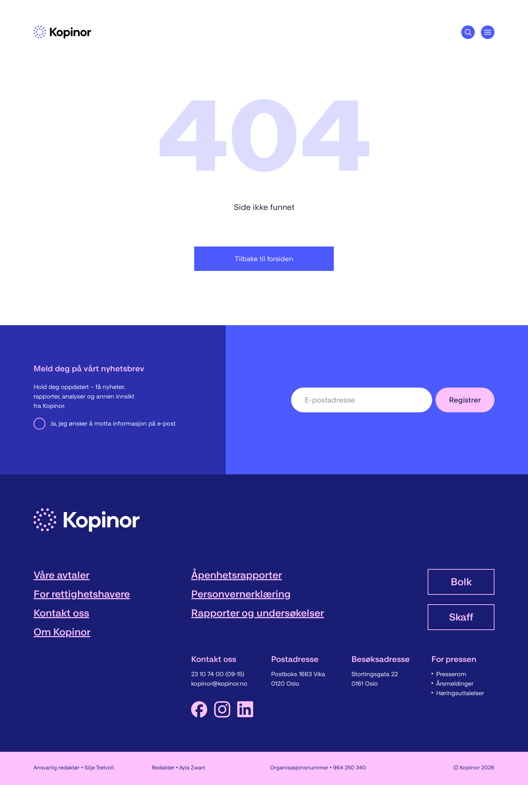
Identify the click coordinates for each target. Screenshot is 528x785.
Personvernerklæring (241, 594)
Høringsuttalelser (460, 693)
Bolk (461, 582)
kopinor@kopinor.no (219, 683)
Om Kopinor (62, 632)
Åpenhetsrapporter (236, 575)
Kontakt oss (61, 613)
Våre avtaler (61, 575)
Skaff (461, 617)
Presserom (451, 674)
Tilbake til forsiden (264, 259)
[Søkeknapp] (468, 32)
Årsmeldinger (454, 683)
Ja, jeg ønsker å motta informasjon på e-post (105, 423)
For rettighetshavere (82, 594)
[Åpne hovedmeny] (487, 32)
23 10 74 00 (208, 674)
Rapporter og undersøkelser (257, 613)
